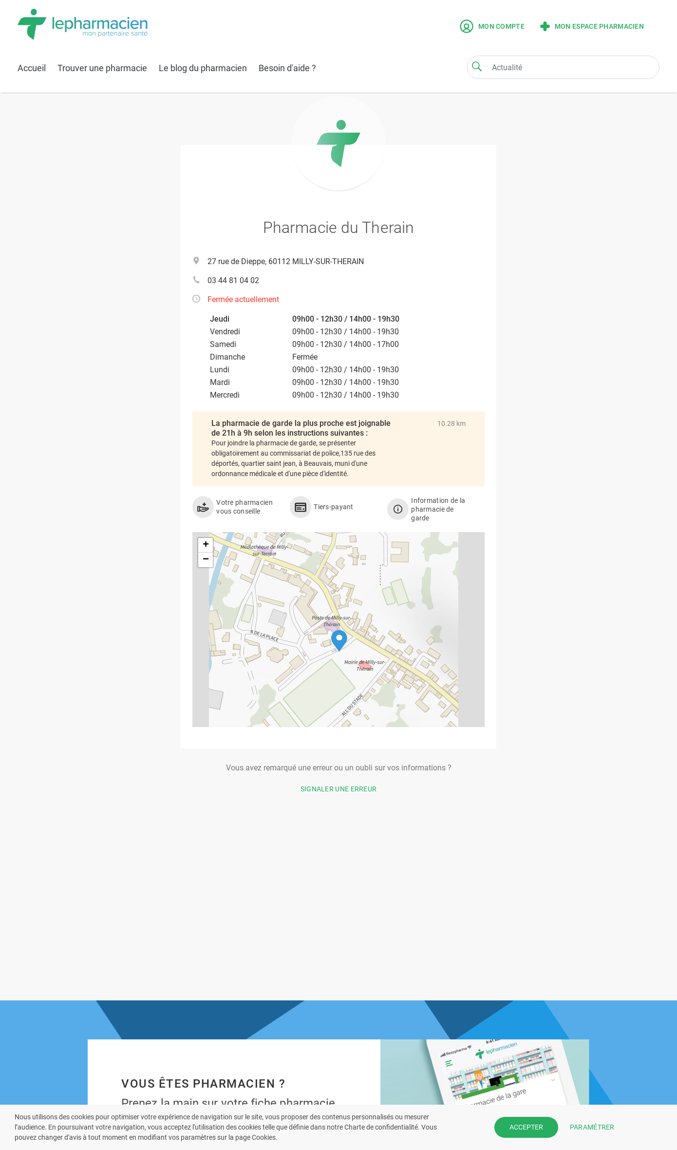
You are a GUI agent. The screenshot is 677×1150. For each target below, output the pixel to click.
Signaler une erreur (339, 789)
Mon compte (492, 26)
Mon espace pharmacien (592, 26)
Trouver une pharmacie (102, 68)
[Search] (477, 66)
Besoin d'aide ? (287, 68)
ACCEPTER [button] (526, 1127)
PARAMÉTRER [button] (592, 1127)
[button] (339, 641)
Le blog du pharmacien (203, 68)
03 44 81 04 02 (233, 280)
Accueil (32, 68)
